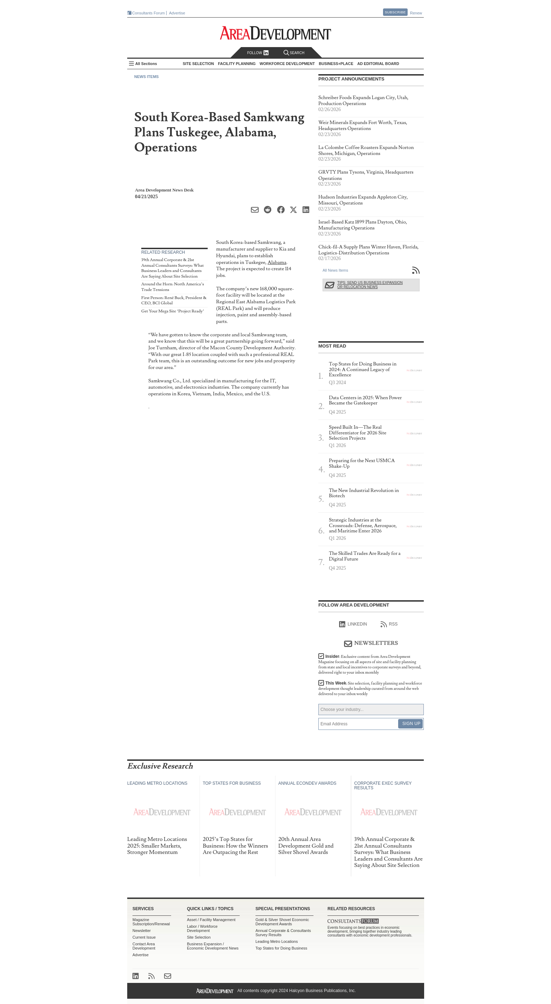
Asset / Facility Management (211, 920)
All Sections (146, 63)
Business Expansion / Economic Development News (213, 946)
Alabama (277, 262)
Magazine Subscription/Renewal (151, 922)
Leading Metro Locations (276, 941)
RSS (389, 624)
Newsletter (141, 930)
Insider (369, 664)
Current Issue (144, 937)
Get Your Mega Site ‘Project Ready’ (172, 311)
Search (294, 53)
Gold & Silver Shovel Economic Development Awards (282, 922)
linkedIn (353, 624)
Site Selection (198, 937)
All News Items (335, 270)
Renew (416, 13)
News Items (146, 77)
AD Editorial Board (378, 63)
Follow (257, 53)
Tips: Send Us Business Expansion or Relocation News (370, 285)
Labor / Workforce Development (202, 928)
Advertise (177, 13)
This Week (370, 689)
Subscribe (395, 12)
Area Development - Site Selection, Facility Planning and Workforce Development (275, 33)
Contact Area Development (143, 946)
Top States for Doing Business (281, 948)
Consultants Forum (148, 13)
